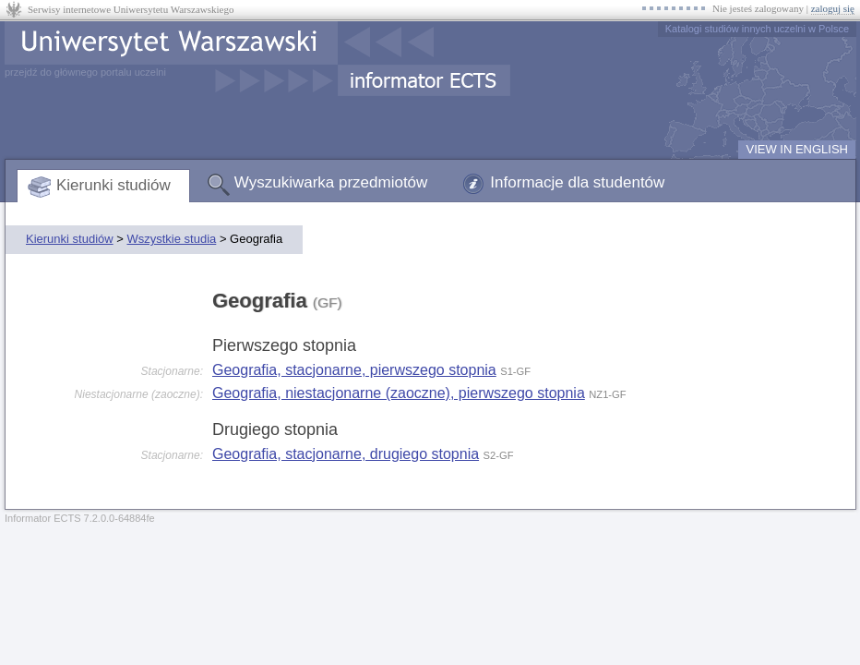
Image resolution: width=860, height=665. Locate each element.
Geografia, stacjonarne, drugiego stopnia (345, 454)
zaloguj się (832, 8)
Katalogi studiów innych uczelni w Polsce (757, 28)
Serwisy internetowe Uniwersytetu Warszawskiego (130, 9)
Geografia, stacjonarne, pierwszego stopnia (354, 370)
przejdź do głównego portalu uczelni (85, 72)
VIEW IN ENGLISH (797, 149)
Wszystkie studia (171, 239)
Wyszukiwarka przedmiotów (331, 182)
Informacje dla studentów (577, 182)
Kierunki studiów (113, 185)
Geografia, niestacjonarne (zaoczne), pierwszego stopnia (398, 393)
